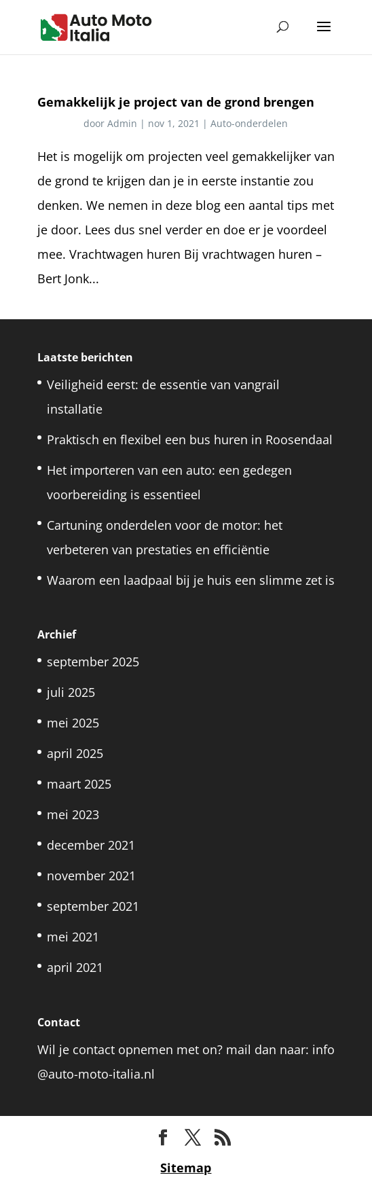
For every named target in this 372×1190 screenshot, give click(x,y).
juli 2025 (71, 692)
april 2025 (75, 753)
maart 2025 (79, 784)
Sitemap (185, 1167)
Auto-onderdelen (249, 123)
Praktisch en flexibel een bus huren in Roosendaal (190, 439)
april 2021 (75, 967)
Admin (122, 123)
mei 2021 (73, 936)
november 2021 (91, 875)
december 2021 (91, 845)
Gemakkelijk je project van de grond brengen (175, 102)
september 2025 (93, 661)
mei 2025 (73, 723)
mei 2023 (73, 814)
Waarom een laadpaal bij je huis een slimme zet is (191, 580)
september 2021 (93, 906)
